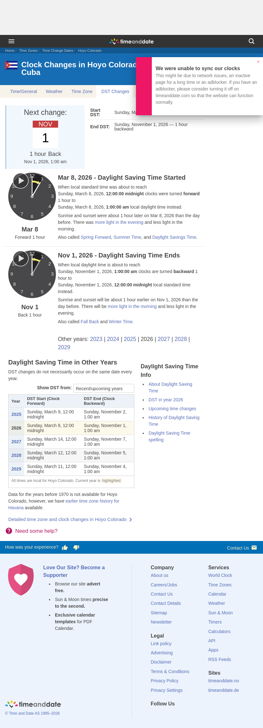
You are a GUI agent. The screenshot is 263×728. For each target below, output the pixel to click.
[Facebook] (155, 715)
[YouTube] (198, 715)
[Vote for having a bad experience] (76, 547)
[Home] (33, 705)
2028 (181, 339)
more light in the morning (132, 306)
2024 (113, 339)
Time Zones (28, 50)
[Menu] (11, 41)
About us (159, 575)
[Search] (251, 41)
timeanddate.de (223, 690)
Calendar (217, 594)
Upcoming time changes (172, 408)
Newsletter (161, 621)
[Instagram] (187, 715)
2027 (164, 339)
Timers (215, 621)
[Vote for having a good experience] (65, 547)
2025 (130, 339)
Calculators (219, 631)
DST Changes (115, 91)
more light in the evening (119, 222)
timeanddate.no (223, 680)
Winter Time (121, 321)
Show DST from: (54, 387)
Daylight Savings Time (174, 237)
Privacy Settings (167, 690)
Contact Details (166, 603)
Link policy (161, 643)
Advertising (162, 652)
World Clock (220, 575)
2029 (64, 347)
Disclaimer (161, 662)
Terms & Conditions (170, 671)
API (212, 640)
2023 (96, 339)
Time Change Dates (57, 50)
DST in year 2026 (166, 399)
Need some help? (36, 531)
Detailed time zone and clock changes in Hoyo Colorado (67, 519)
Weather (54, 91)
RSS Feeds (219, 659)
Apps (213, 649)
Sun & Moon (220, 612)
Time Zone (81, 91)
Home (9, 50)
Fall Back (90, 321)
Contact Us (242, 547)
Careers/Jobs (164, 584)
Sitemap (159, 612)
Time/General (23, 91)
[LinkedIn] (177, 715)
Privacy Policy (165, 680)
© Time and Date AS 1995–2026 (32, 713)
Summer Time (127, 237)
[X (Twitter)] (166, 715)
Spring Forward (96, 237)
